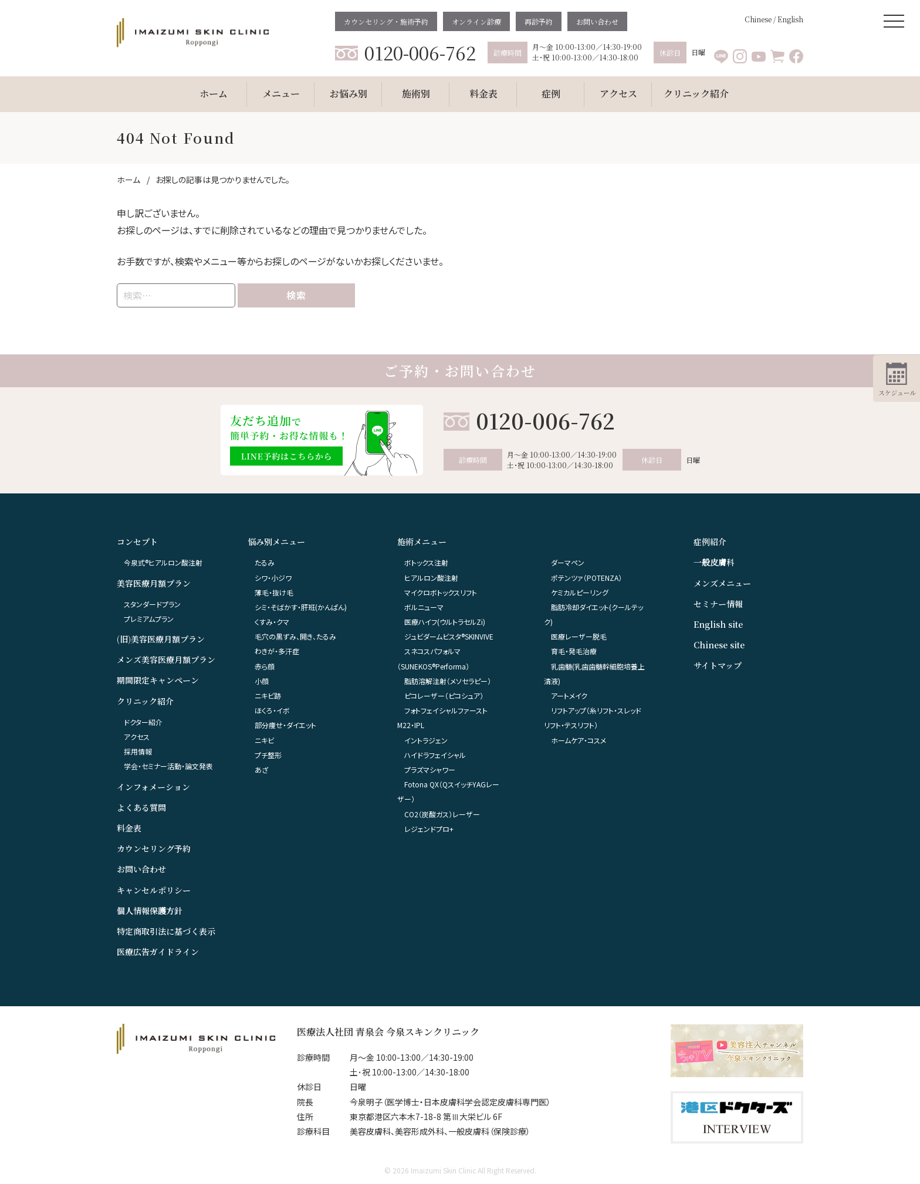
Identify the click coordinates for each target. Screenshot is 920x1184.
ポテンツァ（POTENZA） (586, 578)
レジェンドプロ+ (429, 829)
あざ (261, 769)
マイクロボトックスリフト (440, 592)
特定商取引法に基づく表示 (166, 931)
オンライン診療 (476, 21)
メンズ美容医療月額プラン (166, 659)
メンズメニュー (722, 583)
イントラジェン (426, 740)
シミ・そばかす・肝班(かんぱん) (301, 607)
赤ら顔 (265, 666)
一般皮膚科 (714, 562)
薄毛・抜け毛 (274, 592)
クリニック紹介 (145, 701)
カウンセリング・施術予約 (386, 21)
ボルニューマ (424, 607)
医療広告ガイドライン (158, 952)
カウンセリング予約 (154, 848)
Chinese (758, 19)
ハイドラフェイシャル (435, 755)
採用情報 (138, 751)
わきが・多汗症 (277, 651)
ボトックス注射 (426, 562)
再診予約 (539, 21)
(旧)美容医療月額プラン (161, 639)
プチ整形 (268, 755)
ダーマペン (567, 562)
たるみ (265, 562)
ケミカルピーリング (579, 592)
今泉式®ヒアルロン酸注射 (163, 562)
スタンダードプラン (152, 604)
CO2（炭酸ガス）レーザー (442, 814)
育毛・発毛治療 (574, 651)
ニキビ (264, 740)
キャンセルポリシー (154, 890)
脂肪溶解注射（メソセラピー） (447, 681)
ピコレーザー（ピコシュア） (443, 696)
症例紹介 (710, 541)
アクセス (137, 737)
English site (718, 624)
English (790, 19)
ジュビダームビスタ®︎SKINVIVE (448, 636)
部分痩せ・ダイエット (285, 725)
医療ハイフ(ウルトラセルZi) (444, 622)
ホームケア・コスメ (578, 740)
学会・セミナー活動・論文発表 (168, 766)
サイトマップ (718, 665)
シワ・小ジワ (273, 578)
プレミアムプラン (149, 619)
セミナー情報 (718, 604)
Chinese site (719, 645)
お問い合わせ (597, 21)
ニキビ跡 (268, 696)
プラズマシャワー (429, 769)
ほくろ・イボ (272, 710)
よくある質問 (141, 807)
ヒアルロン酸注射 (431, 578)
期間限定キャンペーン (158, 680)
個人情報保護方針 (149, 910)
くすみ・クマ (272, 622)
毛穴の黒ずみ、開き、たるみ (295, 636)
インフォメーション (153, 787)
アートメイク (569, 696)
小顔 (262, 681)
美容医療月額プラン (154, 583)
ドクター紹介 (143, 722)
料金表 (129, 828)
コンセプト (137, 541)
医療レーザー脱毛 (579, 636)
